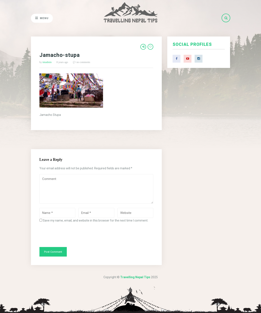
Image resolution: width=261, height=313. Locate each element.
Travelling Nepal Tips (135, 277)
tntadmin (47, 62)
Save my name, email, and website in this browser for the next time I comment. (95, 220)
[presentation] (71, 234)
